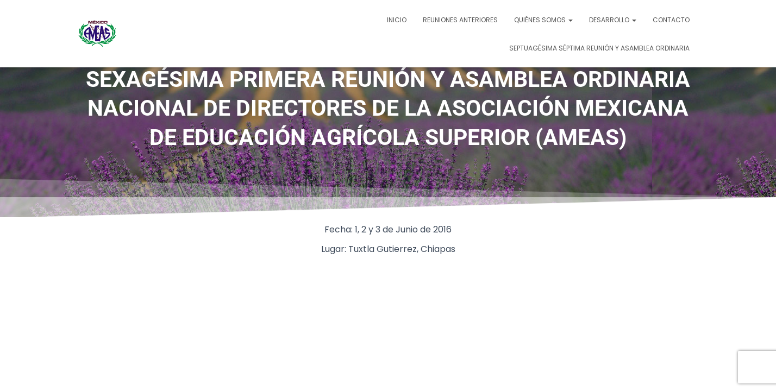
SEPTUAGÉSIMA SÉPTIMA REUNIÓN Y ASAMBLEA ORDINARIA (599, 48)
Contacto (671, 19)
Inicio (396, 19)
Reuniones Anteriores (460, 19)
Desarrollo (612, 19)
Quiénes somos (543, 19)
